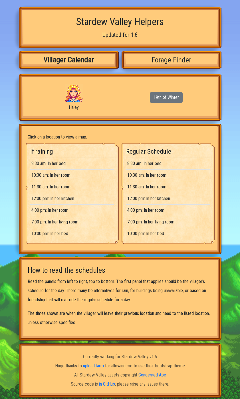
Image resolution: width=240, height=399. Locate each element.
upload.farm (93, 366)
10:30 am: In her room (50, 175)
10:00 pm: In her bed (49, 233)
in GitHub (107, 384)
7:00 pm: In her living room (54, 222)
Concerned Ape (152, 375)
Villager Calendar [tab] (68, 60)
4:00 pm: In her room (49, 210)
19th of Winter (166, 97)
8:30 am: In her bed (48, 163)
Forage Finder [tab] (171, 60)
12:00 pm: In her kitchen (52, 198)
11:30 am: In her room (50, 187)
